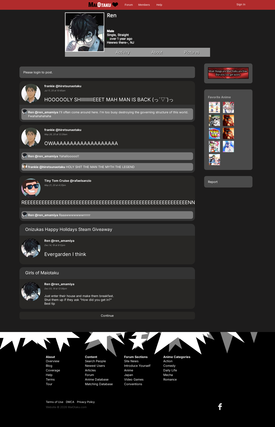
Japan (128, 375)
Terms (50, 379)
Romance (170, 379)
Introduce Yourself (137, 366)
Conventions (133, 384)
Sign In (241, 4)
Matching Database (99, 384)
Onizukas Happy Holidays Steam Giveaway (68, 229)
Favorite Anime (219, 97)
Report (213, 182)
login (37, 72)
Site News (131, 361)
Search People (95, 361)
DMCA (70, 401)
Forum (129, 4)
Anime (128, 370)
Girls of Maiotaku (42, 272)
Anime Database (96, 379)
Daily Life (170, 370)
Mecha (168, 375)
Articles (90, 370)
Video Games (133, 379)
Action (167, 361)
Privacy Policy (86, 401)
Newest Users (95, 366)
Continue (107, 315)
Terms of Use (54, 401)
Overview (52, 361)
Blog (49, 366)
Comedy (169, 366)
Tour (49, 384)
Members (144, 4)
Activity (123, 52)
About (157, 52)
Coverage (53, 370)
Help (159, 4)
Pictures (191, 52)
